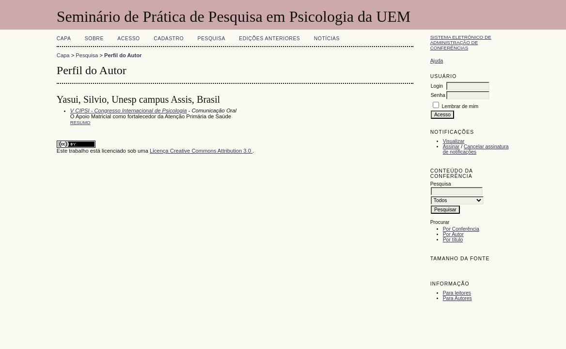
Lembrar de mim (460, 106)
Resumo (80, 122)
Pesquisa (211, 38)
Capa (64, 38)
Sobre (94, 38)
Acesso (128, 38)
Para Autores (457, 298)
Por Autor (453, 234)
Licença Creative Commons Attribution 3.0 (201, 151)
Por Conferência (461, 229)
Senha (438, 95)
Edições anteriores (269, 38)
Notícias (327, 38)
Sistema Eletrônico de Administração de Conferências (460, 42)
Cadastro (169, 38)
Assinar (451, 146)
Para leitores (457, 293)
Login (437, 86)
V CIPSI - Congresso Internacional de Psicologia (128, 110)
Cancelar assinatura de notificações (476, 149)
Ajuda (436, 60)
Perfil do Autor (123, 55)
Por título (453, 239)
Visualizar (454, 141)
